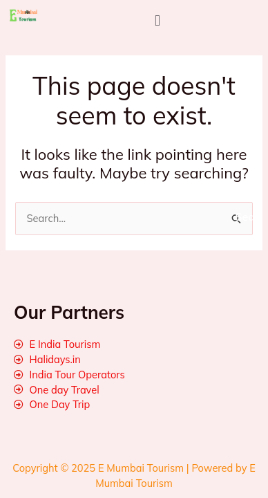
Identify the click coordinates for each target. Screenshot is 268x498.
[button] (157, 20)
